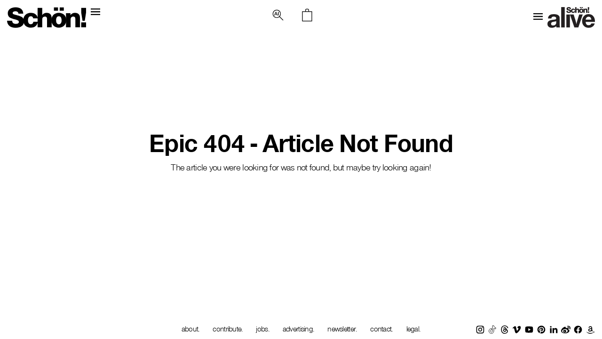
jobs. (262, 328)
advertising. (298, 328)
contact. (381, 328)
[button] (277, 15)
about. (191, 328)
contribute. (228, 328)
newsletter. (342, 328)
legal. (413, 328)
